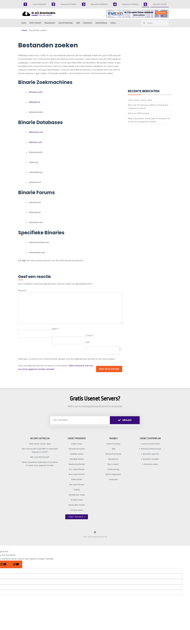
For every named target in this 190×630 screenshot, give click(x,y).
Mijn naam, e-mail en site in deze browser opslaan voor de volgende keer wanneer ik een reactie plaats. (66, 359)
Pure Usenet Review (76, 469)
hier (24, 260)
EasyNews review (76, 454)
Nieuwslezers (50, 23)
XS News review (77, 500)
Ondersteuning (113, 469)
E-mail (89, 335)
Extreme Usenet (76, 510)
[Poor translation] (16, 564)
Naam (55, 328)
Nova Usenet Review (76, 474)
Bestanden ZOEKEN (159, 4)
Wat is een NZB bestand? (138, 113)
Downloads (87, 23)
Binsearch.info (36, 92)
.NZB (78, 23)
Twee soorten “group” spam (140, 100)
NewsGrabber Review (76, 505)
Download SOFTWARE (68, 4)
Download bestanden (113, 454)
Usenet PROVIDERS (39, 4)
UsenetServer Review (76, 449)
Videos (113, 23)
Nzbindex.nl (34, 102)
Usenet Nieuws (101, 23)
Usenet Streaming (65, 23)
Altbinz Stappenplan (113, 474)
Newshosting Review (77, 464)
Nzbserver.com (36, 132)
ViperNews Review (77, 459)
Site (88, 342)
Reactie (22, 290)
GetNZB (77, 490)
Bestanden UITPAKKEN (130, 4)
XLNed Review (76, 479)
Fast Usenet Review (76, 485)
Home (23, 23)
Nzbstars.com (35, 142)
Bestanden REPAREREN (99, 4)
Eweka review (76, 444)
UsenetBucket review (77, 495)
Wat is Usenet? (35, 23)
